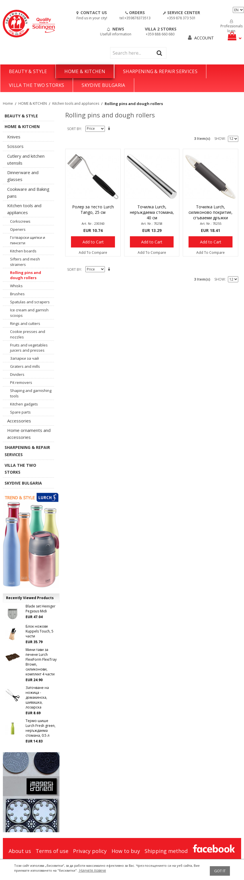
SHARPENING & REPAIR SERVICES (160, 71)
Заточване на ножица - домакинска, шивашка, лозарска (37, 697)
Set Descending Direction (110, 129)
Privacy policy (90, 850)
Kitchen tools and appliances (75, 103)
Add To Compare (93, 252)
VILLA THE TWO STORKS (36, 85)
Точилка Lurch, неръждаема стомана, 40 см (152, 212)
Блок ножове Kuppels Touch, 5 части (39, 631)
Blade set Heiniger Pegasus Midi (40, 609)
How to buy (126, 850)
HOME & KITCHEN (84, 71)
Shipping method (166, 850)
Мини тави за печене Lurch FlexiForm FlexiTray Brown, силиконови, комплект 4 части (41, 662)
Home (8, 103)
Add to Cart (93, 242)
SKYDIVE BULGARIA (103, 85)
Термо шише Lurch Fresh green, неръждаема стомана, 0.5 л (40, 728)
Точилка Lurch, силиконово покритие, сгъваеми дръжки (211, 212)
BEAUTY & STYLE (28, 71)
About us (20, 850)
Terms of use (52, 850)
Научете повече (92, 870)
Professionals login (231, 26)
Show (219, 138)
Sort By (74, 128)
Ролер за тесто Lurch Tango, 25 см (93, 209)
